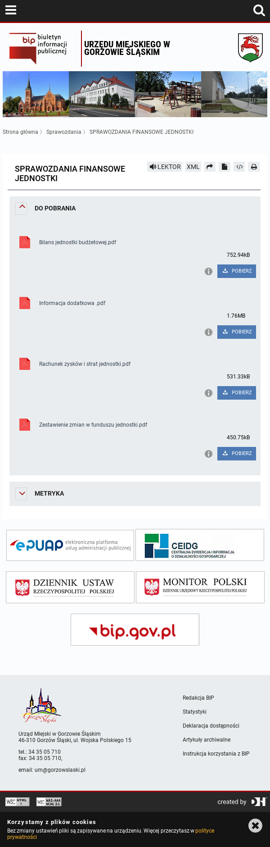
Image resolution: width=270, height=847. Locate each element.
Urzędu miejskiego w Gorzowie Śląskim (127, 48)
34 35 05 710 (44, 752)
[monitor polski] (200, 587)
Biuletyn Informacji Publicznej (43, 49)
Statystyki (195, 712)
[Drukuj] (254, 167)
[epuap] (70, 545)
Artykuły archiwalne (206, 740)
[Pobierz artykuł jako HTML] (239, 167)
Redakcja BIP (198, 698)
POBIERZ (236, 271)
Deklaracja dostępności (211, 726)
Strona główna (20, 132)
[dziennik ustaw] (70, 587)
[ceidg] (199, 545)
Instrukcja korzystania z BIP (216, 754)
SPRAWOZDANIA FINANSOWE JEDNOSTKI (142, 132)
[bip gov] (135, 630)
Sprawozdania (63, 132)
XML (193, 166)
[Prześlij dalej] (210, 167)
